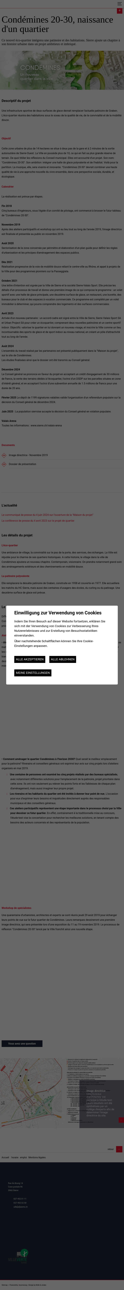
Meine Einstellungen (33, 673)
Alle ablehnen (63, 659)
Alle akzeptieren (30, 659)
